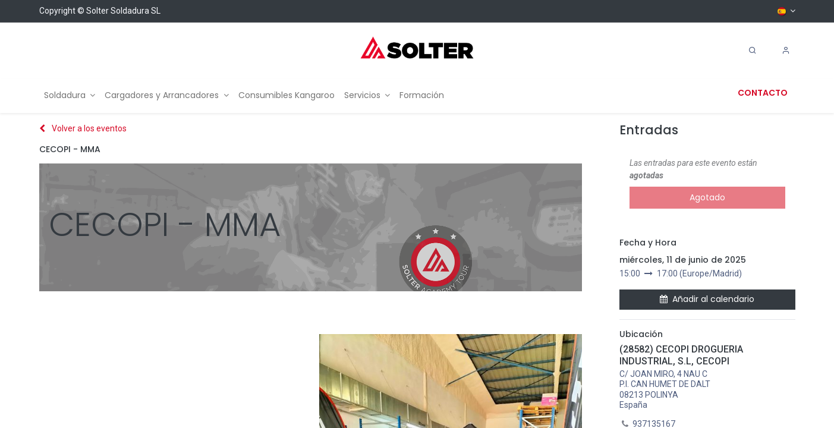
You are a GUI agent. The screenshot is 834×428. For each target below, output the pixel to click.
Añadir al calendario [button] (707, 299)
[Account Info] (785, 50)
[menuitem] (69, 95)
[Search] (752, 50)
